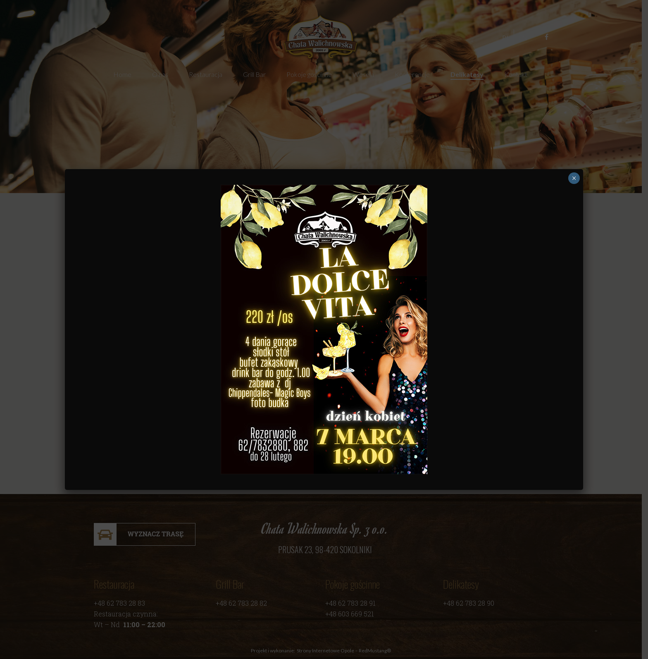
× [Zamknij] (574, 178)
